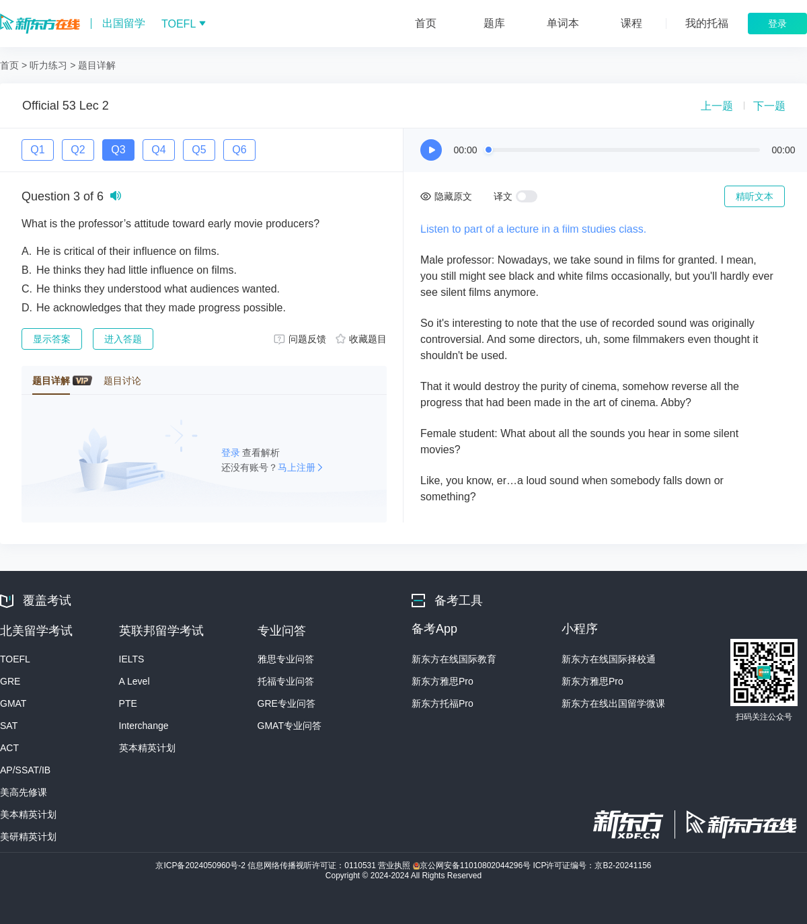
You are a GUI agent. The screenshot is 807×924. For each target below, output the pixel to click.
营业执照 (395, 865)
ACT (9, 747)
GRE (10, 681)
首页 (9, 65)
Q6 (239, 149)
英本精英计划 (147, 747)
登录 (232, 452)
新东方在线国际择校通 (609, 659)
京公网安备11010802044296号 (473, 865)
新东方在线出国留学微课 (613, 703)
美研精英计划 (28, 836)
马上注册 (296, 467)
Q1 (37, 149)
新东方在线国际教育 (454, 659)
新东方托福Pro (442, 703)
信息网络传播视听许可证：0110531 (312, 865)
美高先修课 (23, 792)
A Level (134, 681)
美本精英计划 (28, 814)
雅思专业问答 (286, 659)
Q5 (199, 149)
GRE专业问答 (286, 703)
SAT (8, 725)
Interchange (144, 725)
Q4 (158, 149)
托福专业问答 (286, 681)
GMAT (13, 703)
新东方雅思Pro (442, 681)
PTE (128, 703)
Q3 (118, 149)
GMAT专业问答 (289, 725)
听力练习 (48, 65)
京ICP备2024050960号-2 (201, 865)
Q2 (78, 149)
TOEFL (15, 659)
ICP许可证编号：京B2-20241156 (592, 865)
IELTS (132, 659)
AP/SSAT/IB (25, 770)
